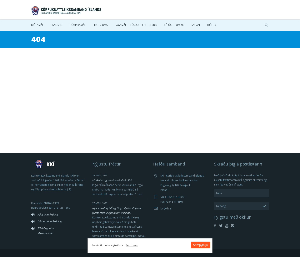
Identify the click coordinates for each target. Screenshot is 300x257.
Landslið (56, 25)
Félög (168, 25)
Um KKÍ (180, 25)
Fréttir (211, 25)
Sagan (195, 25)
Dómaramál (78, 25)
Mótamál (37, 25)
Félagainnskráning (48, 214)
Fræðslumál (101, 25)
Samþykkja (200, 245)
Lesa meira (132, 245)
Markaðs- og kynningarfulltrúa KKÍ (112, 180)
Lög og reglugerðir (143, 25)
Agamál (121, 25)
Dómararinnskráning (50, 221)
